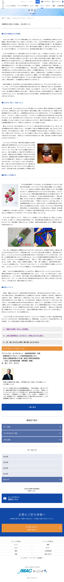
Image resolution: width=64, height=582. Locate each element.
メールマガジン (43, 2)
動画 (36, 6)
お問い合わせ (43, 527)
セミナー (46, 6)
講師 (52, 6)
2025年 (5, 456)
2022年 (5, 474)
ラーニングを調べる (22, 6)
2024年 (5, 462)
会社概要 (40, 557)
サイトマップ (53, 2)
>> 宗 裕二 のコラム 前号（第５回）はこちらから (21, 342)
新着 (16, 554)
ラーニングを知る (10, 6)
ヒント (31, 6)
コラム (40, 6)
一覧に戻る (19, 407)
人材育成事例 (58, 6)
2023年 (5, 468)
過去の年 (6, 479)
